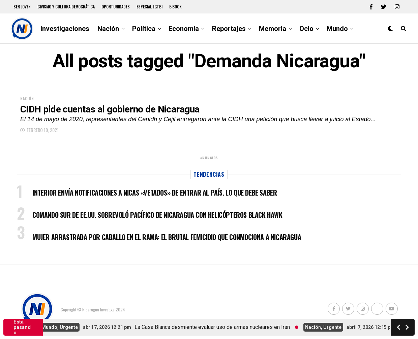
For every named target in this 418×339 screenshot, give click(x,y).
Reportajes (229, 29)
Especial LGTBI (149, 6)
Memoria (272, 29)
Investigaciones (64, 29)
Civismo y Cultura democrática (66, 6)
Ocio (306, 29)
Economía (184, 29)
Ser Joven (22, 6)
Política (143, 29)
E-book (175, 6)
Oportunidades (115, 6)
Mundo (337, 29)
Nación (108, 29)
